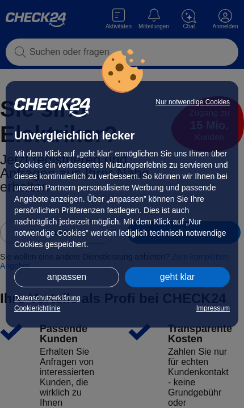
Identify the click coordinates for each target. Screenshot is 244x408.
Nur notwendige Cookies (192, 102)
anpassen (66, 277)
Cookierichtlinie (37, 308)
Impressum (213, 308)
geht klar (177, 277)
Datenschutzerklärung (47, 298)
